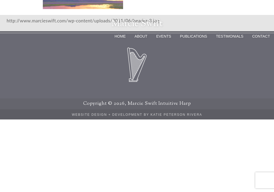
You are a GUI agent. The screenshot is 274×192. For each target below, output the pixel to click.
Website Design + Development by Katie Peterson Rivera (137, 115)
